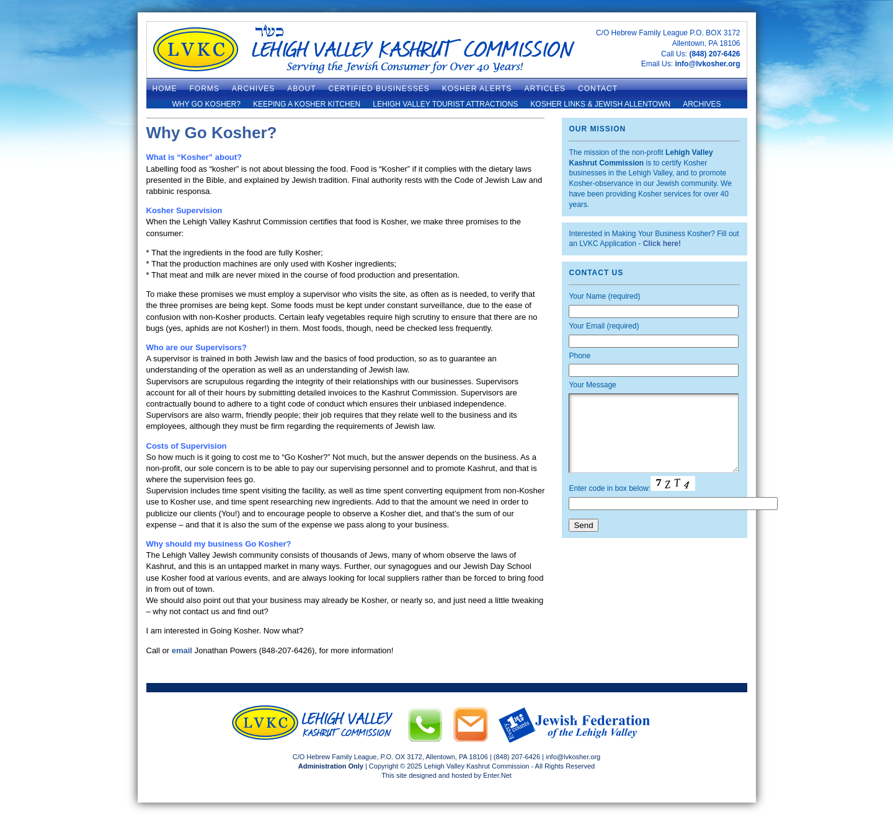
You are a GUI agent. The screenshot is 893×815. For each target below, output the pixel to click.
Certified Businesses (379, 88)
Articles (545, 88)
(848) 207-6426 (714, 54)
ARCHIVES (253, 88)
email (182, 650)
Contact (598, 88)
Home (165, 88)
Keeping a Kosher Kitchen (306, 104)
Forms (205, 88)
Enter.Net (497, 775)
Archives (702, 104)
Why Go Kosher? (206, 104)
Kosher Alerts (477, 88)
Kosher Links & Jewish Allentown (600, 104)
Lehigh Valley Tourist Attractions (445, 104)
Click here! (662, 243)
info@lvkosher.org (707, 63)
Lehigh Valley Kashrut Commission (477, 766)
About (301, 88)
